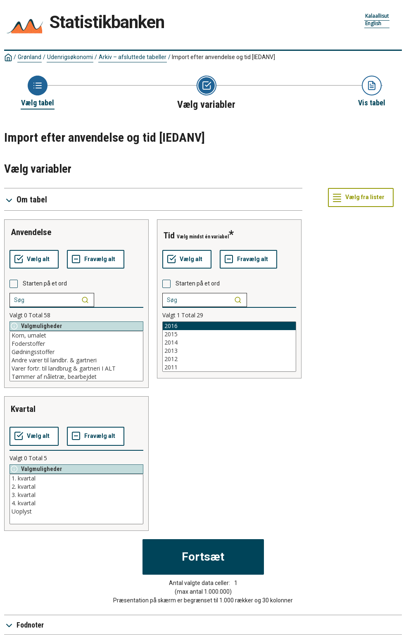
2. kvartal (76, 487)
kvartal (23, 409)
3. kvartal (76, 495)
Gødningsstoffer (76, 352)
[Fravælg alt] (95, 259)
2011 (229, 367)
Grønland (29, 57)
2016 (229, 326)
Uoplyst (76, 511)
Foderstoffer (76, 344)
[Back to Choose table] (38, 92)
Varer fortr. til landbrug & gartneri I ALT (76, 368)
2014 (229, 342)
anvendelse (31, 232)
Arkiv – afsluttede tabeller (132, 57)
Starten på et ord (45, 283)
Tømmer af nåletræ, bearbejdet (76, 377)
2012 (229, 359)
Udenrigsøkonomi (70, 57)
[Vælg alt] (34, 259)
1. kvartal (76, 478)
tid (169, 235)
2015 (229, 334)
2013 (229, 351)
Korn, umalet (76, 335)
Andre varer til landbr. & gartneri (76, 360)
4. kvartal (76, 503)
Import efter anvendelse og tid (223, 57)
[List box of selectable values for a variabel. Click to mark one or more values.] (76, 356)
